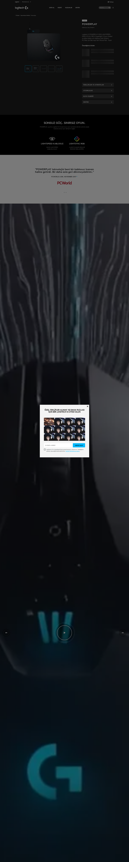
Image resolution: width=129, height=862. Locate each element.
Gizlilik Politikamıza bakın (73, 451)
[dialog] (64, 431)
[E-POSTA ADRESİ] (58, 445)
